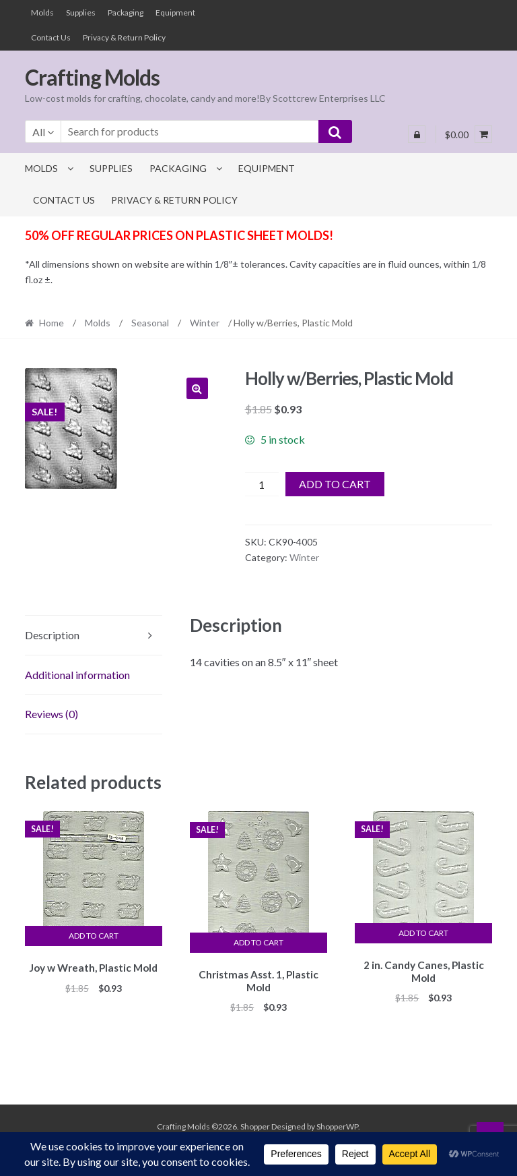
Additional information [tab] (77, 674)
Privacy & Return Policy (124, 37)
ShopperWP (337, 1124)
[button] (197, 388)
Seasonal (150, 322)
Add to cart (335, 483)
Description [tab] (52, 634)
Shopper (255, 1124)
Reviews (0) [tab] (51, 713)
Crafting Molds (92, 77)
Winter (204, 322)
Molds (42, 12)
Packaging (125, 12)
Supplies (81, 12)
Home (51, 322)
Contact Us (51, 37)
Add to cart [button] (93, 936)
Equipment (175, 12)
